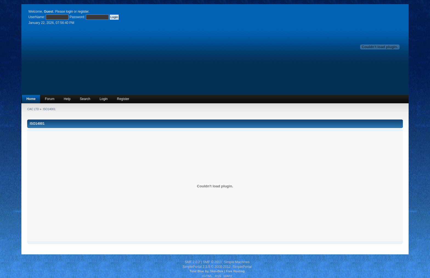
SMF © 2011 (212, 262)
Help (67, 99)
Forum (50, 99)
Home (30, 99)
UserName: (36, 17)
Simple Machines (237, 262)
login (69, 11)
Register (123, 99)
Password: (77, 17)
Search (85, 99)
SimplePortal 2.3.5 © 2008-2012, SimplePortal (216, 267)
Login (104, 99)
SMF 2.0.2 (192, 262)
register (83, 11)
